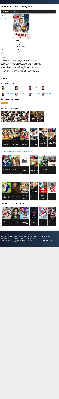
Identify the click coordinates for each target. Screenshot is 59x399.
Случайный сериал (18, 238)
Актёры (34, 2)
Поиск (40, 2)
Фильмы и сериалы (32, 240)
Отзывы (28, 11)
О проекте (44, 238)
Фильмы (13, 2)
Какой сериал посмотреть (20, 236)
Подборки (27, 2)
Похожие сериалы (7, 11)
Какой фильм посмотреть (6, 236)
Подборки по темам (32, 236)
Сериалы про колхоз (8, 125)
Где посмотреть (5, 15)
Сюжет (22, 11)
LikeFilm (6, 2)
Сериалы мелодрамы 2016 (9, 178)
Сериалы (19, 2)
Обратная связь (46, 236)
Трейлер (3, 18)
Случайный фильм (5, 238)
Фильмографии (31, 238)
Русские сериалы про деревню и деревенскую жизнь (17, 151)
